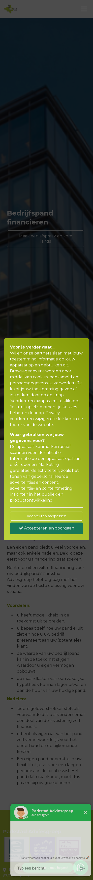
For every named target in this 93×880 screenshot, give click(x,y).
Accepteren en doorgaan (46, 528)
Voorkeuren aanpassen (46, 516)
